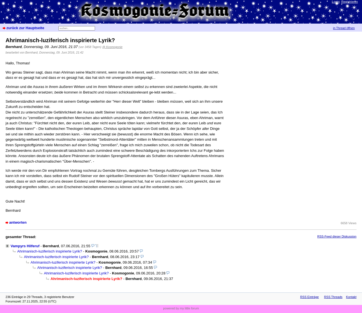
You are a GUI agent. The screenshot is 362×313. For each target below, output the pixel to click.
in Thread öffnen (344, 28)
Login (335, 1)
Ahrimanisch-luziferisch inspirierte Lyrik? (49, 251)
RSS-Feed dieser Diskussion (336, 236)
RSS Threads (333, 297)
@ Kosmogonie (112, 47)
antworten (18, 222)
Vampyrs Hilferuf (25, 246)
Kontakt (351, 297)
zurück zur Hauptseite (25, 28)
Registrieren (349, 1)
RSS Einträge (309, 297)
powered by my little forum (181, 308)
